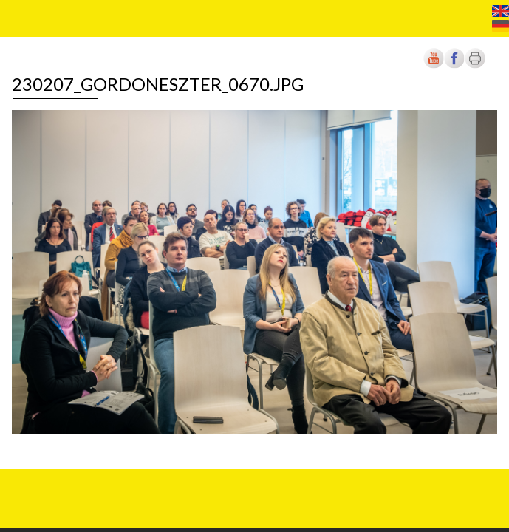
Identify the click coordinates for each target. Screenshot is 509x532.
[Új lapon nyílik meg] (454, 65)
